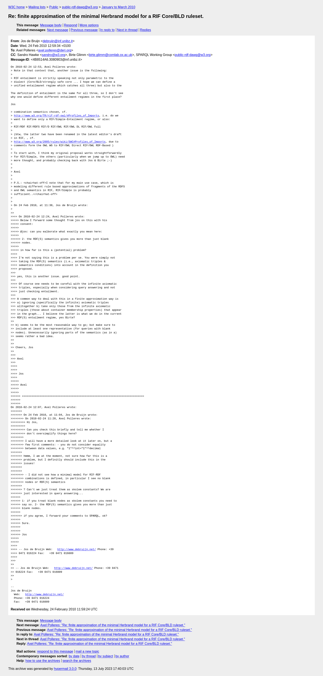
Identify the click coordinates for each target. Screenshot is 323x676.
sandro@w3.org (53, 55)
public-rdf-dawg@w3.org (80, 7)
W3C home (16, 7)
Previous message (84, 30)
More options (89, 25)
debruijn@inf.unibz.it (58, 41)
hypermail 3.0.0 (65, 668)
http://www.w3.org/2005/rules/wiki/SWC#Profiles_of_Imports (60, 142)
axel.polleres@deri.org (54, 50)
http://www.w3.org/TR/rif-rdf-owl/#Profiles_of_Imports (56, 116)
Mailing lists (37, 7)
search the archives (77, 660)
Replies (145, 30)
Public (53, 7)
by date (74, 656)
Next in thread (127, 30)
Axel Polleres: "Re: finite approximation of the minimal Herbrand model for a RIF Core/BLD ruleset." (112, 625)
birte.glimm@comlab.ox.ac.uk (110, 55)
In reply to (107, 30)
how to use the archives (43, 660)
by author (122, 656)
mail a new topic (87, 651)
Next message (57, 30)
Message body (51, 25)
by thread (89, 656)
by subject (105, 656)
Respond (70, 25)
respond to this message (55, 651)
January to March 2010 (118, 7)
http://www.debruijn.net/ (76, 549)
